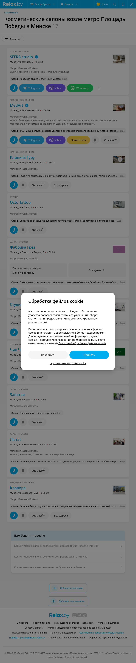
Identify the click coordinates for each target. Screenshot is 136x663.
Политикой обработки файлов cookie (82, 343)
